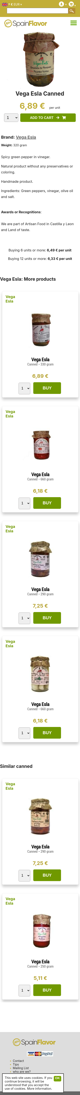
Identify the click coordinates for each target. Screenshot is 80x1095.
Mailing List (21, 1068)
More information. (39, 1088)
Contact (18, 1061)
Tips (16, 1064)
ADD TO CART (48, 118)
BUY (47, 388)
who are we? (22, 1071)
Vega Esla (26, 137)
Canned (32, 364)
